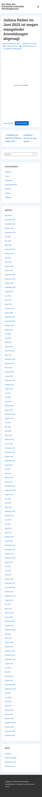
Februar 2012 (9, 642)
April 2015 (8, 528)
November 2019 (10, 380)
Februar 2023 (9, 308)
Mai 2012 (8, 634)
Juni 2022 (8, 334)
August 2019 (9, 389)
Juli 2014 (8, 566)
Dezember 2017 (10, 448)
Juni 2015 (8, 520)
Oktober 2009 (9, 718)
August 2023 (9, 291)
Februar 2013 (9, 613)
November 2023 (10, 279)
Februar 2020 (9, 372)
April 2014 (8, 575)
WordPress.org (9, 766)
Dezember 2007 (10, 731)
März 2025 (8, 245)
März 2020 (8, 367)
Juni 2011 (8, 668)
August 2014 (9, 562)
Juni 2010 (8, 697)
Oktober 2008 (9, 727)
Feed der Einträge (10, 758)
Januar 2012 (9, 647)
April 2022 (8, 338)
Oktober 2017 (9, 456)
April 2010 (8, 701)
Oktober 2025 (9, 228)
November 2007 (10, 735)
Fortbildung (16, 49)
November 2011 (10, 655)
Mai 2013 (8, 604)
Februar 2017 (9, 477)
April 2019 (8, 401)
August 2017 (9, 465)
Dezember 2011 (10, 651)
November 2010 (10, 685)
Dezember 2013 (10, 583)
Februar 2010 (9, 710)
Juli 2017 (8, 469)
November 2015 (10, 511)
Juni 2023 (8, 296)
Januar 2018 (9, 444)
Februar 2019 (9, 406)
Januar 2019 (9, 410)
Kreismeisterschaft (11, 185)
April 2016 (8, 503)
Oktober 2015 (9, 516)
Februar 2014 (9, 579)
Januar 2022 (9, 346)
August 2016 (9, 494)
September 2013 (10, 596)
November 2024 (10, 249)
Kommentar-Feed (10, 762)
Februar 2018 (9, 439)
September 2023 (10, 287)
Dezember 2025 (10, 220)
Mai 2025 (8, 241)
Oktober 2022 (9, 325)
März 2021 (8, 355)
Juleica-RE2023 (8, 123)
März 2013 (8, 608)
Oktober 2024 (9, 253)
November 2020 (10, 359)
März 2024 (8, 262)
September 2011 (10, 659)
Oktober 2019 (9, 384)
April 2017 (8, 473)
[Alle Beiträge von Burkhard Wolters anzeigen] (11, 43)
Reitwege (8, 189)
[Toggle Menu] (38, 6)
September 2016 (10, 490)
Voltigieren (8, 197)
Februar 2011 (9, 676)
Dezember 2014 (10, 545)
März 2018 (8, 435)
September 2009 (10, 723)
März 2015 (8, 532)
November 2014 (10, 549)
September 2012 (10, 630)
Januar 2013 (9, 617)
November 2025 (10, 224)
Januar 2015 (9, 541)
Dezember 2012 (10, 621)
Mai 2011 (8, 672)
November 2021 (10, 351)
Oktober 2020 (9, 363)
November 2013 (10, 587)
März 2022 (8, 342)
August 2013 (9, 600)
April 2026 (8, 215)
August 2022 (9, 330)
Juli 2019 (8, 393)
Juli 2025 (8, 236)
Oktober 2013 (9, 592)
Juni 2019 (8, 397)
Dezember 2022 (10, 317)
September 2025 (10, 232)
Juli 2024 (8, 258)
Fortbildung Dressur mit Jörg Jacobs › (30, 138)
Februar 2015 (9, 537)
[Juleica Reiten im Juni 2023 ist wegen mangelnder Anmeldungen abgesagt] (11, 46)
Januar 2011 (9, 680)
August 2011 (9, 663)
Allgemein (7, 49)
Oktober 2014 (9, 553)
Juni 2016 (8, 499)
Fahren (7, 176)
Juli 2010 (8, 693)
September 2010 (10, 689)
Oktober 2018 (9, 418)
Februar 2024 (9, 266)
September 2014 (10, 558)
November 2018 (10, 414)
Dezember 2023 (10, 275)
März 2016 (8, 507)
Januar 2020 (9, 376)
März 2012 (8, 638)
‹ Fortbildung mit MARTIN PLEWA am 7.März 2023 (13, 138)
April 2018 (8, 431)
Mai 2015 (8, 524)
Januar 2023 (9, 313)
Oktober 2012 (9, 625)
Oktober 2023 (9, 283)
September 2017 (10, 461)
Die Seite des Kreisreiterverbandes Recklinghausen (13, 6)
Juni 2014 (8, 570)
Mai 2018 (8, 427)
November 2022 (10, 321)
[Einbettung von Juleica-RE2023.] (21, 85)
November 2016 (10, 486)
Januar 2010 (9, 714)
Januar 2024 (9, 270)
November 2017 (10, 452)
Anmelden (8, 753)
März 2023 (8, 304)
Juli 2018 (8, 422)
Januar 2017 (9, 482)
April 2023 (8, 300)
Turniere (7, 193)
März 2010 (8, 706)
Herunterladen (21, 123)
